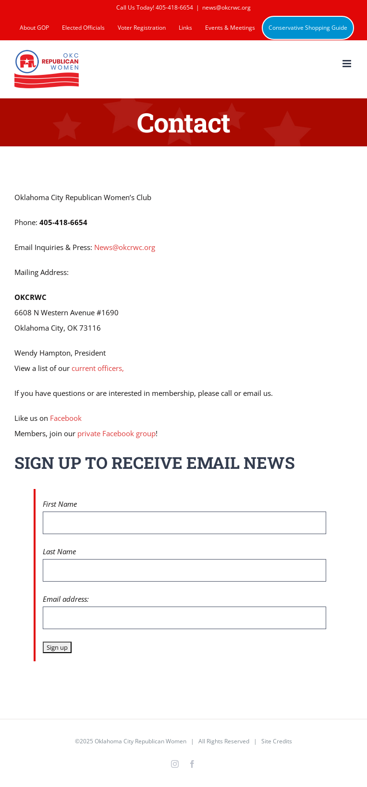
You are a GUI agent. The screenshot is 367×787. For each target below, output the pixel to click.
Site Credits (276, 741)
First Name (60, 504)
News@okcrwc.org (124, 247)
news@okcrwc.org (226, 7)
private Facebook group (116, 433)
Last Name (59, 551)
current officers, (98, 368)
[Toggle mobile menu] (348, 64)
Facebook (66, 418)
